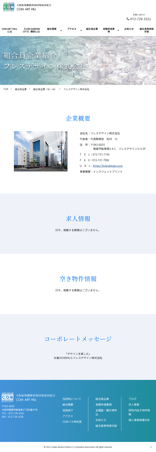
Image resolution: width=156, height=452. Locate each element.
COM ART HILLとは (9, 30)
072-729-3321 (140, 18)
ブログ (133, 399)
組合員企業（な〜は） (45, 89)
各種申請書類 (109, 30)
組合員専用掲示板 (147, 30)
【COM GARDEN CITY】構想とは (31, 30)
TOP (5, 89)
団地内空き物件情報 (139, 412)
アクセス (71, 28)
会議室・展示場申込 (106, 412)
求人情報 (134, 404)
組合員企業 (92, 28)
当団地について (72, 399)
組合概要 (51, 28)
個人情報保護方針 (139, 420)
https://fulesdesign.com (108, 166)
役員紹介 (68, 410)
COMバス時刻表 (72, 422)
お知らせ (129, 28)
